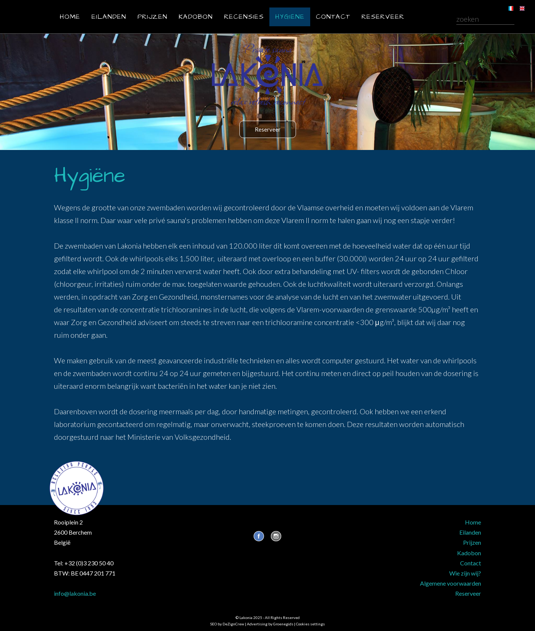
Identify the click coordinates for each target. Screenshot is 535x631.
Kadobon (196, 16)
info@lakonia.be (75, 593)
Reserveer (383, 16)
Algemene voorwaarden (450, 583)
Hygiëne (290, 16)
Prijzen (152, 16)
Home (70, 16)
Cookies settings (310, 624)
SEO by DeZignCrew (227, 624)
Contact (333, 16)
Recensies (244, 16)
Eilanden (108, 16)
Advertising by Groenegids (270, 624)
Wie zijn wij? (465, 573)
